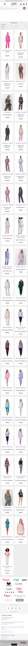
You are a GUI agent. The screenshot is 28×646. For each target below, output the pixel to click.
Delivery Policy (4, 637)
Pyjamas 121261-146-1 (7, 446)
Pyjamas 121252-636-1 (20, 388)
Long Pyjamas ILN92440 (7, 143)
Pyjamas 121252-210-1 (7, 358)
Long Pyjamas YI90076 (20, 204)
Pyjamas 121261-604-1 (20, 446)
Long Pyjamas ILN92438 (20, 112)
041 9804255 (5, 629)
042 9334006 (5, 619)
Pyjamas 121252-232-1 (20, 358)
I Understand (23, 642)
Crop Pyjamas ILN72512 (7, 81)
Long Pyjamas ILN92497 (20, 174)
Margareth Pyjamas (20, 266)
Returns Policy (4, 639)
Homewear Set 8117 (21, 81)
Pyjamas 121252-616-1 (7, 388)
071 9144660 (5, 624)
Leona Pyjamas (7, 112)
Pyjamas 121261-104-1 (7, 417)
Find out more (14, 644)
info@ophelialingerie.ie (9, 631)
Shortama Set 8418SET (20, 536)
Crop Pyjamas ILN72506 (20, 50)
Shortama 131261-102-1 (7, 536)
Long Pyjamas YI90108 (7, 235)
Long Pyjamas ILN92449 (20, 143)
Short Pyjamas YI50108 (20, 507)
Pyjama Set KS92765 (7, 327)
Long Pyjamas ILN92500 (7, 204)
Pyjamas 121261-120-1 (20, 417)
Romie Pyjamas (7, 507)
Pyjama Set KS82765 (7, 297)
